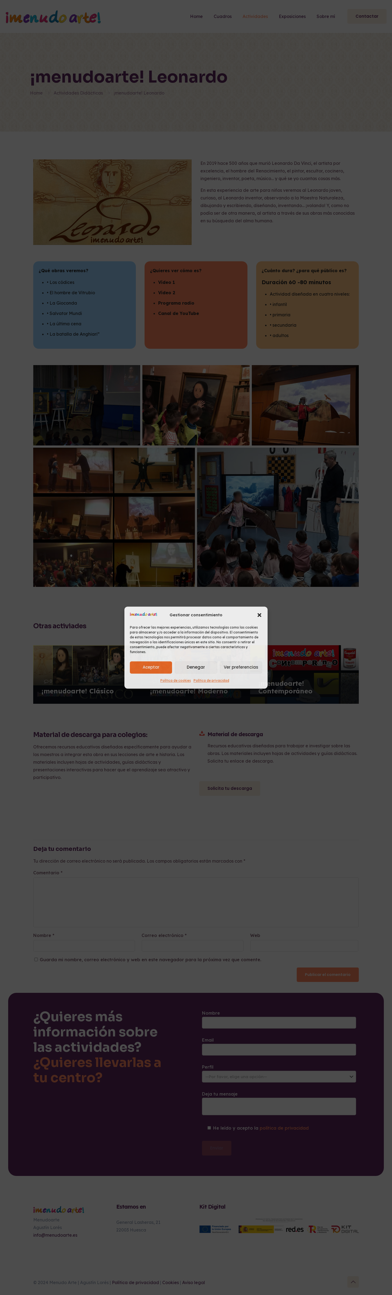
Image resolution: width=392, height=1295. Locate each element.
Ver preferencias (241, 667)
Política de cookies (175, 680)
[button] (259, 615)
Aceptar (151, 667)
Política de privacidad (211, 680)
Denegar (196, 667)
